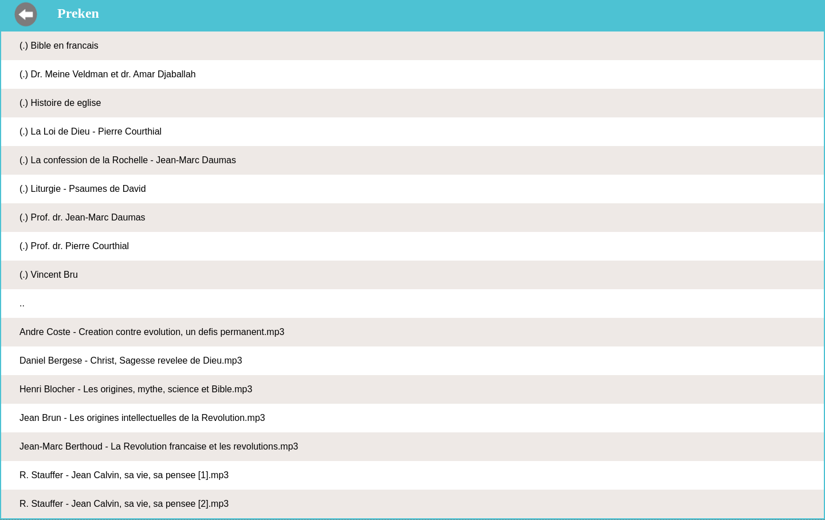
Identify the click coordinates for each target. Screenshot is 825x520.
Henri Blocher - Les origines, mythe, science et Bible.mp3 (135, 389)
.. (22, 303)
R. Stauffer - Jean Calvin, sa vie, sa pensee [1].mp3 (124, 475)
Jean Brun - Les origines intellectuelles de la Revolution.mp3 (142, 418)
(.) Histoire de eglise (60, 103)
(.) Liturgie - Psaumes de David (82, 189)
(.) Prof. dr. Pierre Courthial (74, 246)
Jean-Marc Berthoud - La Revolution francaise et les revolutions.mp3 (158, 446)
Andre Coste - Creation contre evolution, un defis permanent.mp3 (151, 332)
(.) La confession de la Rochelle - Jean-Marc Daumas (127, 160)
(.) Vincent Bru (48, 274)
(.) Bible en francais (59, 45)
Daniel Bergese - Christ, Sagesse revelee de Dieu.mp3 (130, 360)
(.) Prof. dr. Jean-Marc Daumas (82, 217)
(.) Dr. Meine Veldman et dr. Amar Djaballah (107, 74)
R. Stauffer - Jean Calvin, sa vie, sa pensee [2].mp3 (124, 504)
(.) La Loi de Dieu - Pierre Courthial (90, 131)
